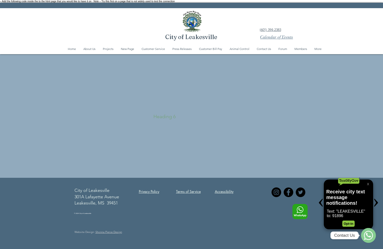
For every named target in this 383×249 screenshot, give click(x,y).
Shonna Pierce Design (108, 232)
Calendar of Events (276, 37)
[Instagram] (276, 192)
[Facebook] (288, 192)
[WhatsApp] (368, 235)
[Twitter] (300, 192)
